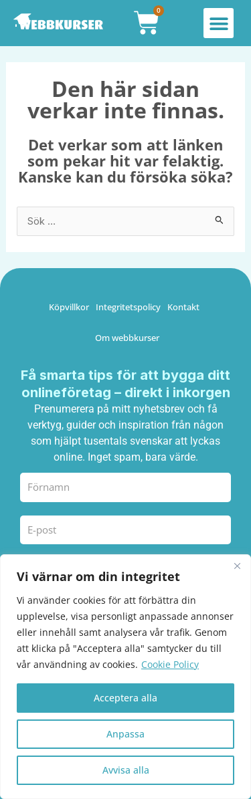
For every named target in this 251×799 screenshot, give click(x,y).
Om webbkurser (127, 338)
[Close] (237, 566)
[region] (125, 676)
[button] (218, 23)
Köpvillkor (69, 307)
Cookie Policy (170, 664)
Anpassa (125, 733)
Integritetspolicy (128, 307)
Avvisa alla (125, 770)
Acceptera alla (125, 697)
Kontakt (183, 307)
